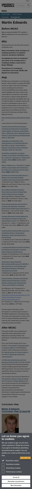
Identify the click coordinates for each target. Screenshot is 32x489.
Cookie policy (25, 458)
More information (16, 485)
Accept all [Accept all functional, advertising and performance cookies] (16, 477)
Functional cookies (11, 464)
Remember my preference (16, 481)
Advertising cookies (11, 468)
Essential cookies (10, 460)
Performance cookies (12, 472)
